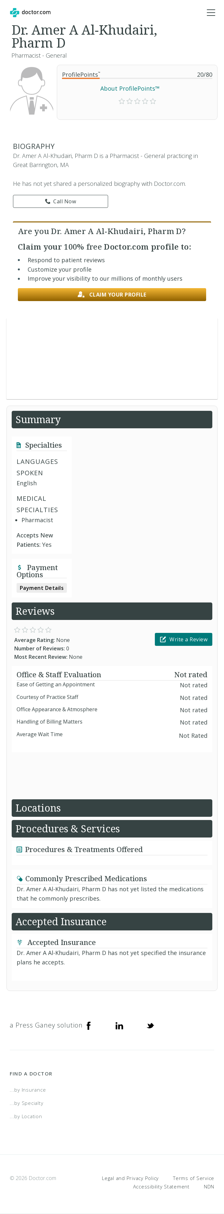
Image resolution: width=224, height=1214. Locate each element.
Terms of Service (193, 1178)
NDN (209, 1186)
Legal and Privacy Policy (130, 1178)
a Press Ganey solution (46, 1025)
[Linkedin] (119, 1025)
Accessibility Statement (161, 1186)
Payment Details (42, 588)
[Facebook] (89, 1025)
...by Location (26, 1116)
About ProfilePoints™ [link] (130, 88)
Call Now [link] (60, 201)
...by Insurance (28, 1090)
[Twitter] (150, 1025)
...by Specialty (26, 1103)
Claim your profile (112, 294)
